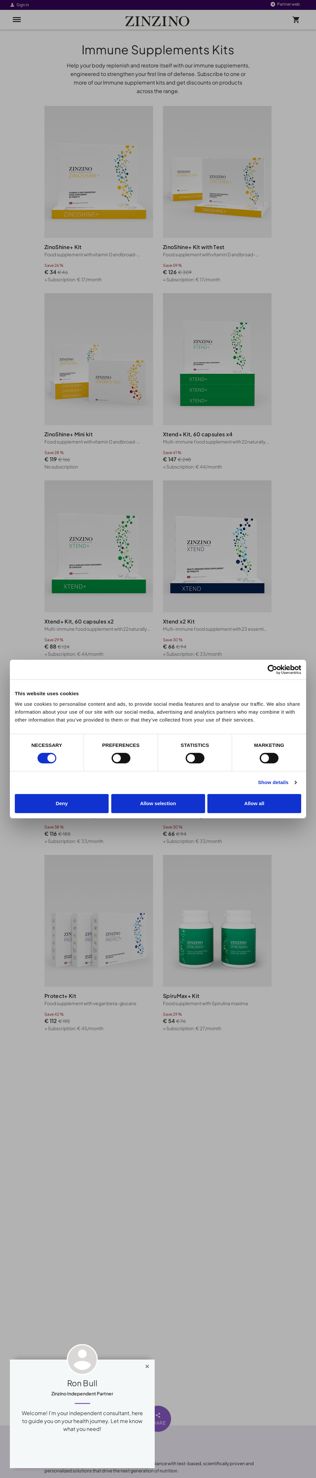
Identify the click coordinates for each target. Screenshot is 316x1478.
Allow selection (158, 803)
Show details (273, 782)
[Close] (147, 1365)
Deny (62, 803)
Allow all (254, 803)
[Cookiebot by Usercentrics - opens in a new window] (272, 670)
